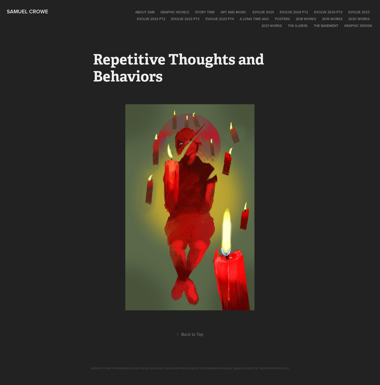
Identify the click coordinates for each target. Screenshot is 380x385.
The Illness (298, 25)
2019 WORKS (332, 18)
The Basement (326, 25)
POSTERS (282, 18)
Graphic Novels (174, 12)
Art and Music (233, 12)
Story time (205, 12)
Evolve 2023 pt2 (151, 18)
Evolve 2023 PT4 (220, 18)
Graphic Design (358, 25)
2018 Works (306, 18)
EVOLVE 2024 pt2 (294, 12)
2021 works (271, 25)
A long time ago (254, 18)
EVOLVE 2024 (263, 12)
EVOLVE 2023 (359, 12)
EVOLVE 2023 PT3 (185, 18)
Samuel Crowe (27, 11)
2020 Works (359, 18)
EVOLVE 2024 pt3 (328, 12)
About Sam (145, 12)
